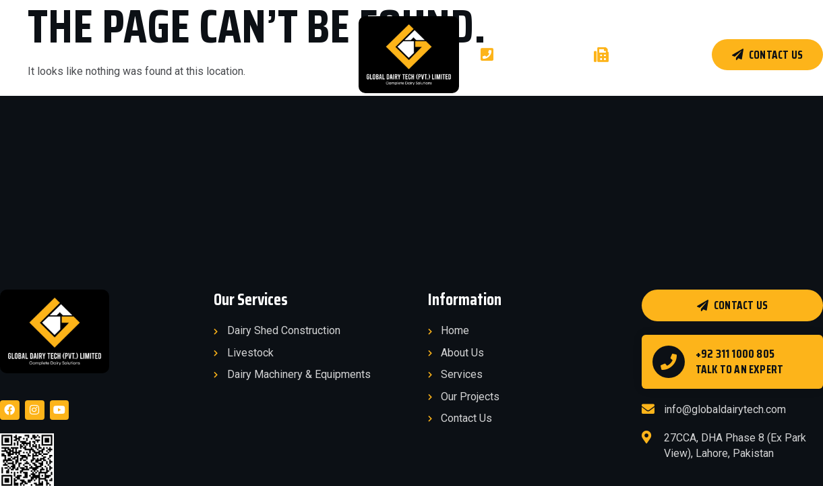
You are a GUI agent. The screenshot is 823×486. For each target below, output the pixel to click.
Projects (187, 54)
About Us (66, 54)
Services (126, 54)
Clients (323, 54)
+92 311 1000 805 (735, 353)
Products (257, 54)
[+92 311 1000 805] (668, 362)
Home (12, 54)
